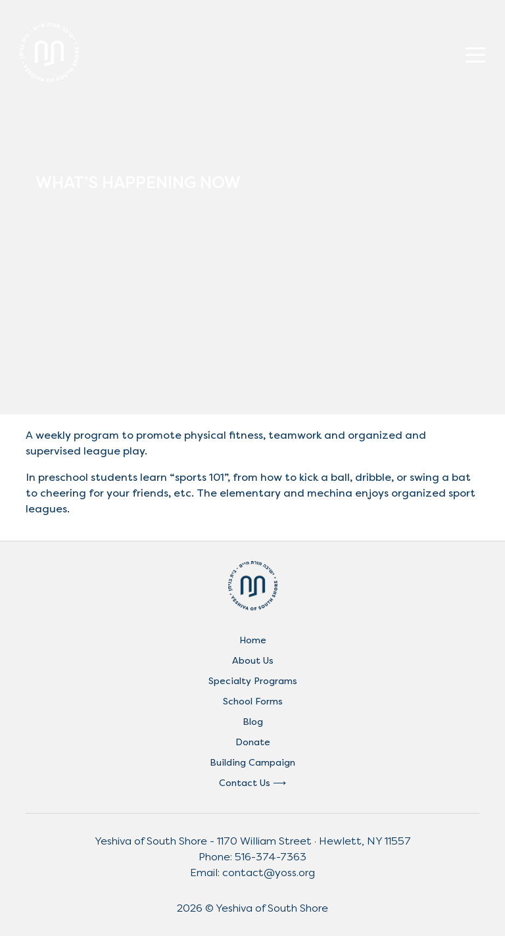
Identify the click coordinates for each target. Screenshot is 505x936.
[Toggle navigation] (475, 53)
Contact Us (244, 783)
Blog (253, 721)
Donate (252, 742)
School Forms (253, 701)
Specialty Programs (252, 681)
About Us (253, 660)
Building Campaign (252, 762)
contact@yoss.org (268, 872)
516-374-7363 (270, 856)
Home (252, 640)
